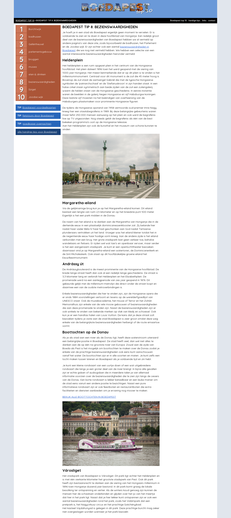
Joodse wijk (36, 97)
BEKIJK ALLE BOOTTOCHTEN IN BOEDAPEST (89, 396)
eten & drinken (37, 74)
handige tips (194, 20)
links (204, 20)
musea (33, 66)
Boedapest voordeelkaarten (39, 107)
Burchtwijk (35, 29)
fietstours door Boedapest (38, 115)
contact (211, 20)
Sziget (32, 89)
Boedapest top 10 (178, 20)
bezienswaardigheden (42, 81)
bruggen (34, 59)
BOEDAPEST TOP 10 (25, 20)
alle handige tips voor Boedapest (37, 131)
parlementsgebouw (40, 51)
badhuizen (35, 36)
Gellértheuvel (36, 44)
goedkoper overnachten (36, 123)
